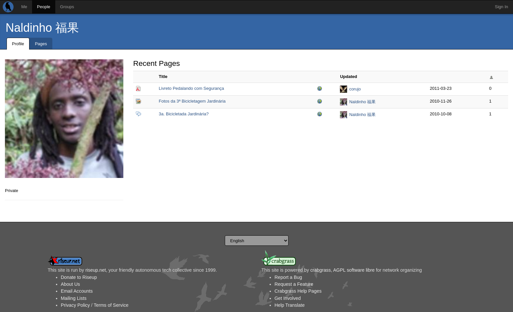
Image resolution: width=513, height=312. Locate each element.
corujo (355, 89)
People (43, 6)
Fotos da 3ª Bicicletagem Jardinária (192, 101)
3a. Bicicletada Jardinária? (183, 113)
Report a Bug (288, 277)
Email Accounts (77, 291)
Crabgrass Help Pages (298, 291)
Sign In (501, 6)
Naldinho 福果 (42, 27)
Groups (67, 6)
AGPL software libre (354, 270)
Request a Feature (293, 284)
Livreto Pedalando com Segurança (191, 88)
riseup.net (95, 270)
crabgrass (320, 270)
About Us (70, 284)
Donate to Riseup (79, 277)
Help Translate (289, 305)
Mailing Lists (74, 298)
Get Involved (287, 298)
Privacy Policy (75, 305)
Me (24, 6)
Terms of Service (111, 305)
